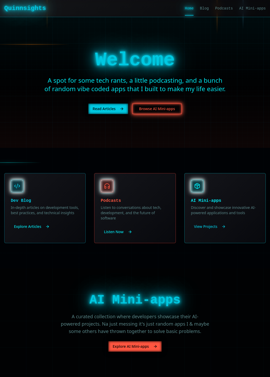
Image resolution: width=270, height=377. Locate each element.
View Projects (210, 226)
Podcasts (224, 8)
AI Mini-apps (252, 8)
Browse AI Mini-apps (157, 108)
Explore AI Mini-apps (135, 346)
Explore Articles (32, 226)
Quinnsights (25, 8)
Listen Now (118, 231)
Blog (204, 8)
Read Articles (108, 108)
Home (189, 8)
